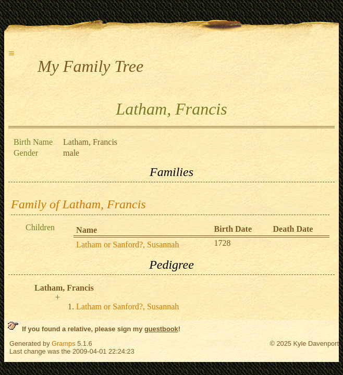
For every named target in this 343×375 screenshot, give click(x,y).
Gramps (64, 343)
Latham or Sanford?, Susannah (127, 244)
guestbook (161, 329)
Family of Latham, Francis (78, 204)
